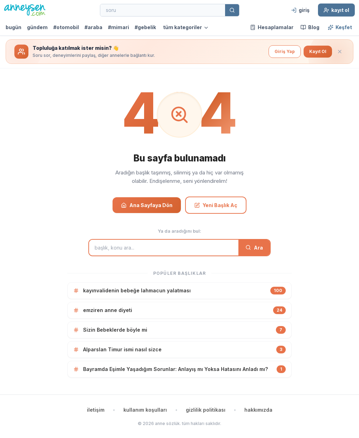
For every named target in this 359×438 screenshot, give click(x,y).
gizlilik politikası (205, 410)
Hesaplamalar (271, 27)
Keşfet (340, 27)
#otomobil (66, 27)
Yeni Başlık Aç (215, 205)
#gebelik (145, 27)
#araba (93, 27)
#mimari (118, 27)
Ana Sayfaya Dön (146, 205)
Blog (309, 27)
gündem (37, 27)
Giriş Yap (285, 51)
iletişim (95, 410)
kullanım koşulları (145, 410)
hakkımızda (258, 410)
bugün (13, 27)
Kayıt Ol (317, 51)
